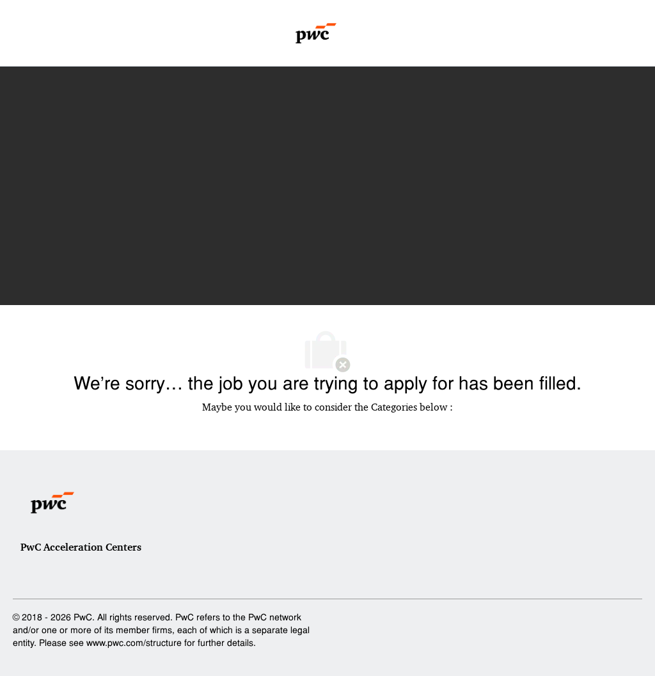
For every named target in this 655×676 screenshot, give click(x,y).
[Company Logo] (316, 33)
